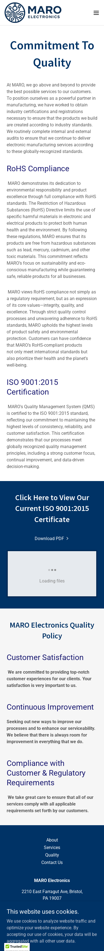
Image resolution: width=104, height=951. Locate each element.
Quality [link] (52, 855)
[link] (33, 12)
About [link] (52, 840)
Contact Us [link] (52, 862)
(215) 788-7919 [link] (51, 909)
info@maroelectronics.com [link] (52, 916)
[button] (96, 12)
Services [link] (52, 847)
